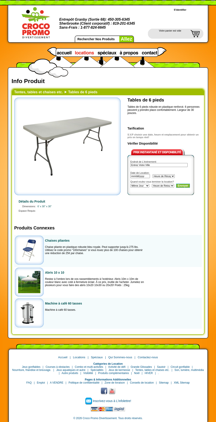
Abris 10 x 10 (54, 272)
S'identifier (180, 9)
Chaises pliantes (57, 240)
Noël (136, 373)
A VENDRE (56, 382)
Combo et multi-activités (89, 366)
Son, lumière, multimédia (189, 370)
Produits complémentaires (113, 373)
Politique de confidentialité (84, 382)
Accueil (62, 357)
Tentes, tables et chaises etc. (38, 92)
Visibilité (88, 373)
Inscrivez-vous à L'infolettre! (112, 401)
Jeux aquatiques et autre (70, 370)
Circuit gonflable (180, 366)
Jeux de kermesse (119, 370)
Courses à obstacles (57, 366)
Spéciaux (97, 357)
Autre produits (70, 373)
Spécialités (96, 370)
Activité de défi (117, 366)
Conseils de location (142, 382)
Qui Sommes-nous (120, 357)
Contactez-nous (148, 357)
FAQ (29, 382)
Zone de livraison (114, 382)
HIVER (149, 373)
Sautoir (161, 366)
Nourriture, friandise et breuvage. (31, 370)
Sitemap (164, 382)
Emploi (41, 382)
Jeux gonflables (31, 366)
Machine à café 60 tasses (63, 303)
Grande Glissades (141, 366)
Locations (79, 357)
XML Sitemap (182, 382)
